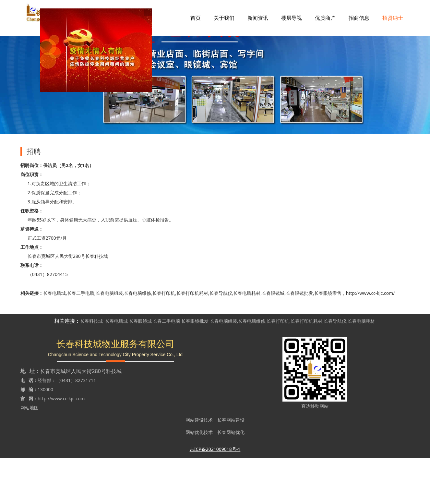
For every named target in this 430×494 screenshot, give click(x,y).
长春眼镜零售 (327, 329)
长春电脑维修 (137, 329)
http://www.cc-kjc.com (61, 434)
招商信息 (359, 17)
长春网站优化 (231, 468)
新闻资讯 (257, 17)
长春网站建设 (231, 455)
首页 (195, 17)
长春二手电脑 (80, 329)
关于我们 (224, 17)
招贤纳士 (392, 17)
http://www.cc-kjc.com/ (370, 329)
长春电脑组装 (109, 329)
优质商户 (325, 17)
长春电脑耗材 (246, 329)
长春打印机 (163, 329)
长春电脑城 (54, 329)
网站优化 (194, 468)
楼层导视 (291, 17)
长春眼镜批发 (299, 329)
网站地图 (29, 443)
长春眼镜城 (273, 329)
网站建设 (194, 455)
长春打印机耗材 (192, 329)
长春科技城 (91, 357)
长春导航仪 (220, 329)
